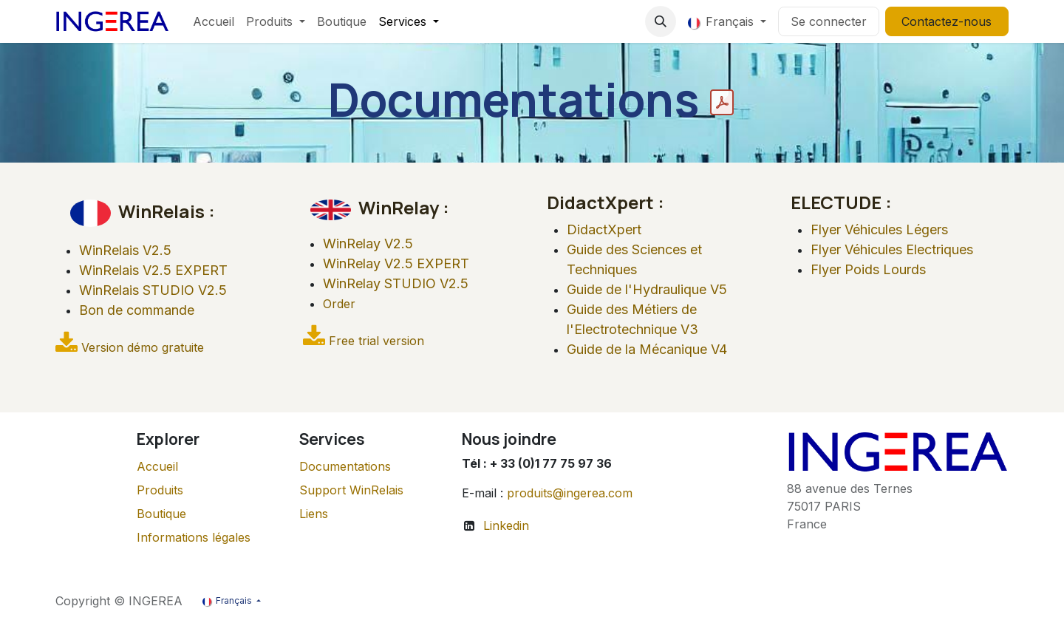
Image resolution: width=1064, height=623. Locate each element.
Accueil (157, 466)
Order (339, 303)
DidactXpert (604, 229)
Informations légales (193, 537)
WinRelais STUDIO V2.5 (153, 290)
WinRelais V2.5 (125, 250)
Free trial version (376, 340)
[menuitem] (213, 21)
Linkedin (506, 525)
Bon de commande (136, 310)
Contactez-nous (946, 21)
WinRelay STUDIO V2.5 (395, 283)
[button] (660, 21)
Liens (313, 513)
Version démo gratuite (142, 347)
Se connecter (829, 21)
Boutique (161, 513)
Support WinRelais (351, 490)
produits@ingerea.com (569, 493)
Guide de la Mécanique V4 (647, 349)
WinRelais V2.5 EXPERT (153, 270)
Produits (160, 490)
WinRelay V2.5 (370, 243)
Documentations (345, 466)
